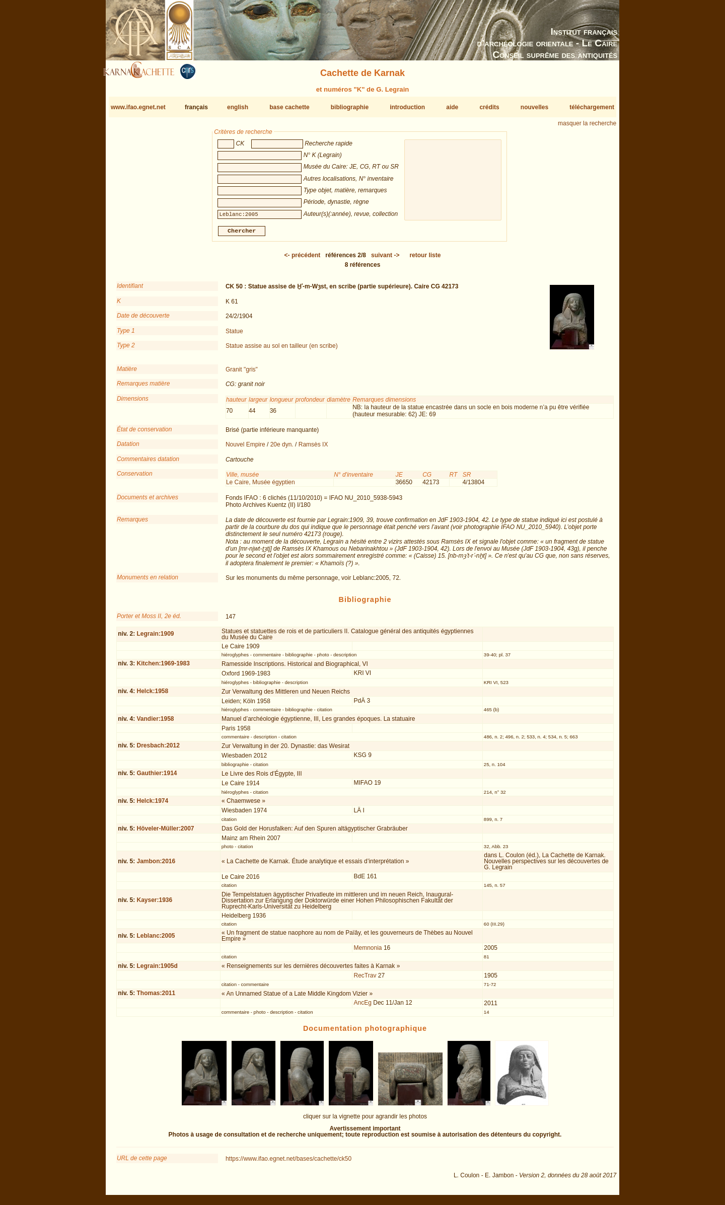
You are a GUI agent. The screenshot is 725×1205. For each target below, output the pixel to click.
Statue (234, 334)
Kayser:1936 (154, 904)
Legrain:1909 (155, 637)
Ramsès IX (313, 448)
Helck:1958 (152, 695)
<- (302, 259)
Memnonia (368, 951)
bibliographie (350, 107)
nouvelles (534, 107)
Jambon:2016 (155, 864)
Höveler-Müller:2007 (165, 832)
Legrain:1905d (156, 969)
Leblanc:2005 (155, 939)
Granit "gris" (242, 373)
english (237, 107)
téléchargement (591, 107)
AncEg (363, 1006)
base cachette (289, 107)
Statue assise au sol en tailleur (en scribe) (282, 349)
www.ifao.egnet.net (138, 107)
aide (452, 107)
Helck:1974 (152, 804)
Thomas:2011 (155, 997)
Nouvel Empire (245, 448)
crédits (489, 107)
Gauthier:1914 (156, 777)
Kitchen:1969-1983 (162, 667)
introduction (407, 107)
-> (385, 259)
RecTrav (365, 979)
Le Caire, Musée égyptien (260, 486)
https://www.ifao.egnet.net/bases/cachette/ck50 (288, 1162)
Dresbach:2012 (157, 749)
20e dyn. (282, 448)
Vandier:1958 (155, 722)
